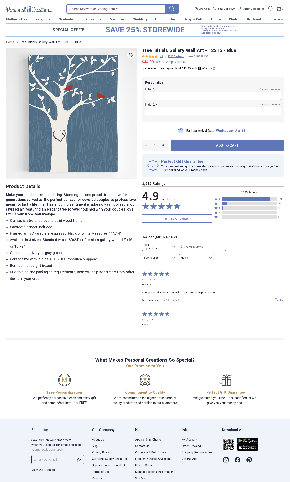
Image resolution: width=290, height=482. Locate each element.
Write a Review (177, 218)
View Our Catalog (43, 470)
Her (172, 19)
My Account (189, 439)
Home (216, 19)
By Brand (254, 19)
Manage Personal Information (154, 471)
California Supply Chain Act (109, 458)
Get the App (189, 458)
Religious (42, 19)
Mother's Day (16, 19)
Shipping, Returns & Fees (198, 452)
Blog (95, 446)
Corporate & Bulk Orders (150, 452)
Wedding (140, 19)
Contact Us (142, 446)
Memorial (117, 19)
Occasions (93, 19)
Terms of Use (101, 471)
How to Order (143, 465)
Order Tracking (191, 446)
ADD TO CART (227, 145)
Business (276, 19)
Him (158, 19)
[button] (249, 199)
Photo (233, 19)
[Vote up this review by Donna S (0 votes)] (166, 300)
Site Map (141, 478)
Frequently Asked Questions (153, 458)
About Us (98, 439)
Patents (97, 478)
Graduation (67, 19)
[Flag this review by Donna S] (279, 300)
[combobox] (159, 247)
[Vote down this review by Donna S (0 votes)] (176, 300)
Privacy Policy (101, 452)
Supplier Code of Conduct (108, 465)
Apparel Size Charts (148, 439)
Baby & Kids (193, 19)
